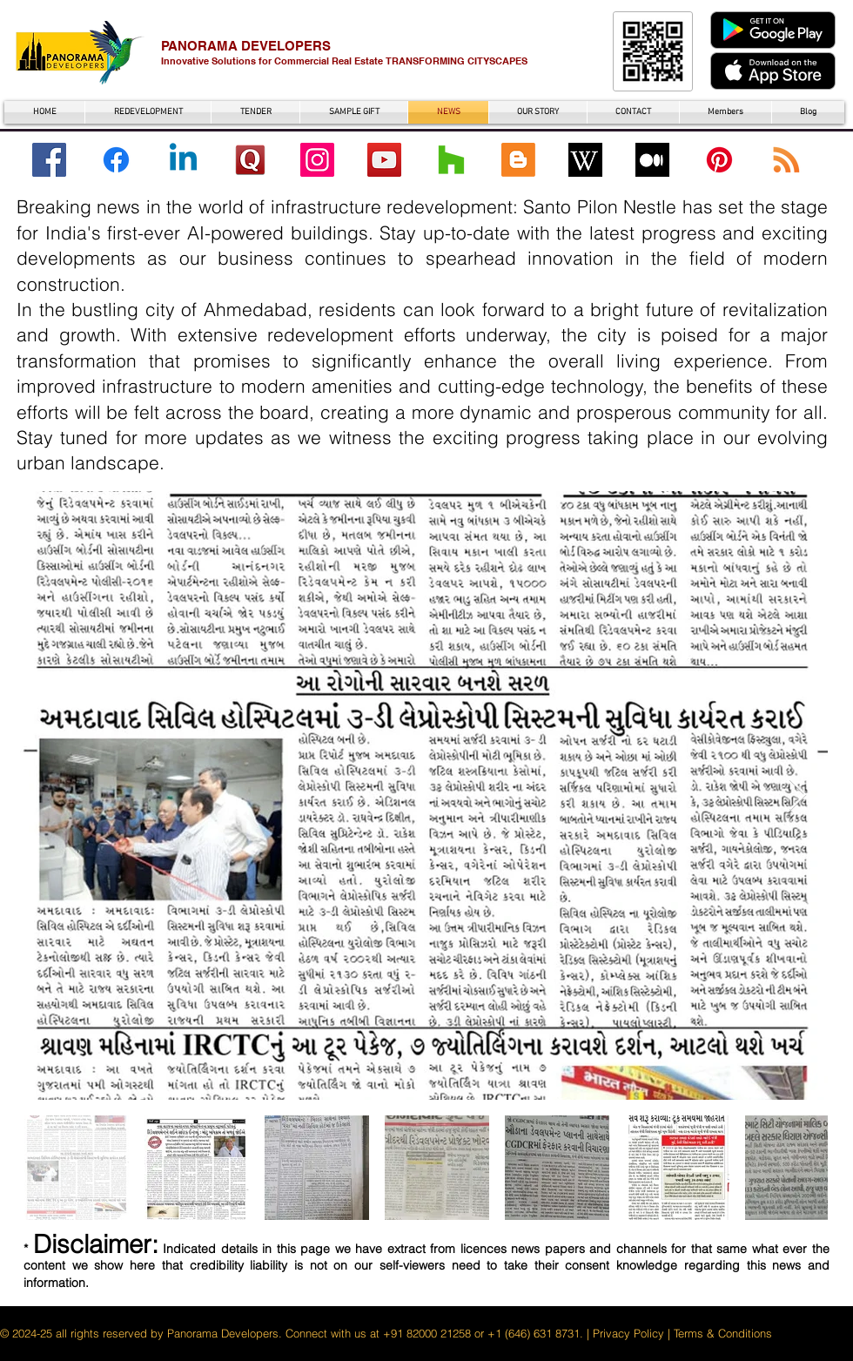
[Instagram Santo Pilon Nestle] (317, 160)
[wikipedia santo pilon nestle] (585, 160)
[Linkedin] (183, 160)
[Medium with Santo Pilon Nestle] (652, 160)
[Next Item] (798, 795)
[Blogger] (518, 160)
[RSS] (786, 160)
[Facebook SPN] (116, 160)
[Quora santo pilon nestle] (250, 160)
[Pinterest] (719, 160)
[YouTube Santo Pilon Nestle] (384, 160)
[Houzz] (451, 160)
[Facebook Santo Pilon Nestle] (49, 160)
